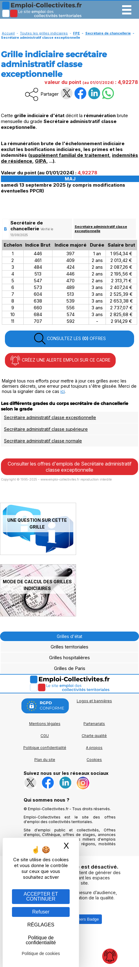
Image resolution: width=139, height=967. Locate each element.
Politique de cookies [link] (41, 953)
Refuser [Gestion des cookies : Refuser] (40, 911)
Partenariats (94, 723)
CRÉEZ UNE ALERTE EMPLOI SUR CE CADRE (60, 360)
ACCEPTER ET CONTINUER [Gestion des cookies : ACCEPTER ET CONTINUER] (41, 896)
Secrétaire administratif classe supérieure (46, 429)
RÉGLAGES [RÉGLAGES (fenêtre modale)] (40, 924)
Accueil (8, 33)
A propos (94, 747)
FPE (76, 33)
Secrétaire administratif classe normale (43, 440)
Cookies (94, 759)
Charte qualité (94, 735)
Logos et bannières (94, 701)
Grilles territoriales (69, 647)
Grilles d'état (69, 636)
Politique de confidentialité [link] (41, 940)
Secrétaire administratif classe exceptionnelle (50, 417)
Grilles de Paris (69, 668)
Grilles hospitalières (69, 657)
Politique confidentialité (44, 747)
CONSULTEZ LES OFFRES (69, 339)
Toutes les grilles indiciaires (44, 33)
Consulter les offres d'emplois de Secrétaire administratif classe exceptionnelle (70, 467)
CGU (45, 735)
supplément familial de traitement (69, 155)
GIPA (40, 161)
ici (62, 391)
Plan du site (44, 759)
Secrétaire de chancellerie (108, 33)
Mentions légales (44, 723)
